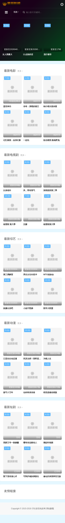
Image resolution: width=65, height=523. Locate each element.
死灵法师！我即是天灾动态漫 (36, 359)
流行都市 (47, 54)
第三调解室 (8, 274)
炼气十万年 (8, 392)
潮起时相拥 (48, 442)
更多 (19, 71)
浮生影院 (50, 508)
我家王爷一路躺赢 (11, 442)
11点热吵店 (28, 54)
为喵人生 (47, 359)
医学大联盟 (48, 308)
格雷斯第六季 (49, 224)
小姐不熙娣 (28, 308)
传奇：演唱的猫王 (31, 106)
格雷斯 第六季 (9, 224)
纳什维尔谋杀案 (50, 106)
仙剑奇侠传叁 (29, 392)
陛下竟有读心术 (10, 476)
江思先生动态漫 (10, 359)
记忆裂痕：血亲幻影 (12, 140)
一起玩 (26, 140)
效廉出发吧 (8, 308)
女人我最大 (7, 54)
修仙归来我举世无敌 (52, 476)
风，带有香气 (29, 190)
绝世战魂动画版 (50, 392)
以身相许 (7, 190)
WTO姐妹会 (48, 274)
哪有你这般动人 (30, 442)
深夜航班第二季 (50, 190)
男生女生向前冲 (30, 274)
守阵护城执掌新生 (31, 476)
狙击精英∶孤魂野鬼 (51, 140)
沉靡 (25, 224)
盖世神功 (7, 106)
